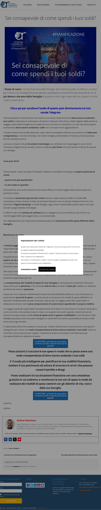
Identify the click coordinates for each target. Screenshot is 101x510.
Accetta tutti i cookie (47, 269)
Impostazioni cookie (28, 269)
